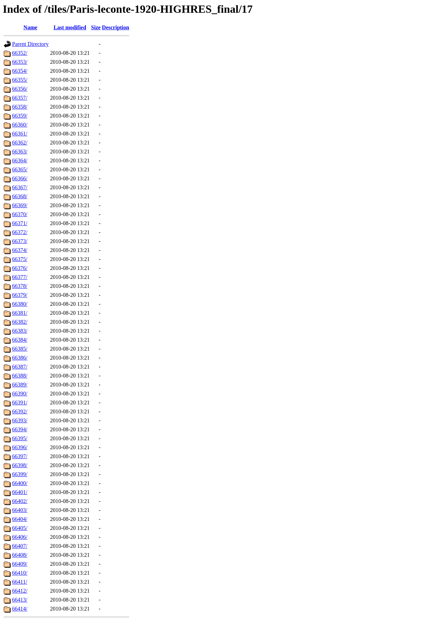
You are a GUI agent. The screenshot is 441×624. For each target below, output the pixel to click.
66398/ (19, 465)
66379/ (19, 295)
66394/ (19, 429)
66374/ (19, 250)
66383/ (19, 331)
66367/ (19, 187)
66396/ (19, 447)
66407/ (19, 546)
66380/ (19, 304)
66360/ (19, 125)
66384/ (19, 340)
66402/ (19, 501)
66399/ (19, 474)
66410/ (19, 573)
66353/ (19, 62)
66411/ (19, 582)
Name (30, 27)
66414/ (19, 609)
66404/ (19, 519)
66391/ (19, 402)
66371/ (19, 223)
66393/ (19, 420)
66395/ (19, 438)
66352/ (19, 53)
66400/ (19, 483)
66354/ (19, 71)
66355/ (19, 80)
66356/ (19, 89)
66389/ (19, 385)
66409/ (19, 564)
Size (96, 27)
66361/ (19, 134)
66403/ (19, 510)
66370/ (19, 214)
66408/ (19, 555)
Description (115, 27)
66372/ (19, 232)
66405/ (19, 528)
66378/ (19, 286)
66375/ (19, 259)
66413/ (19, 600)
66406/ (19, 537)
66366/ (19, 178)
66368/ (19, 196)
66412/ (19, 591)
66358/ (19, 107)
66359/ (19, 116)
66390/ (19, 393)
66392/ (19, 411)
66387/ (19, 367)
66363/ (19, 151)
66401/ (19, 492)
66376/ (19, 268)
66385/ (19, 349)
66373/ (19, 241)
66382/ (19, 322)
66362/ (19, 142)
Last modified (69, 27)
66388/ (19, 376)
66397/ (19, 456)
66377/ (19, 277)
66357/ (19, 98)
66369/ (19, 205)
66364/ (19, 160)
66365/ (19, 169)
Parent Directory (30, 44)
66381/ (19, 313)
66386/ (19, 358)
